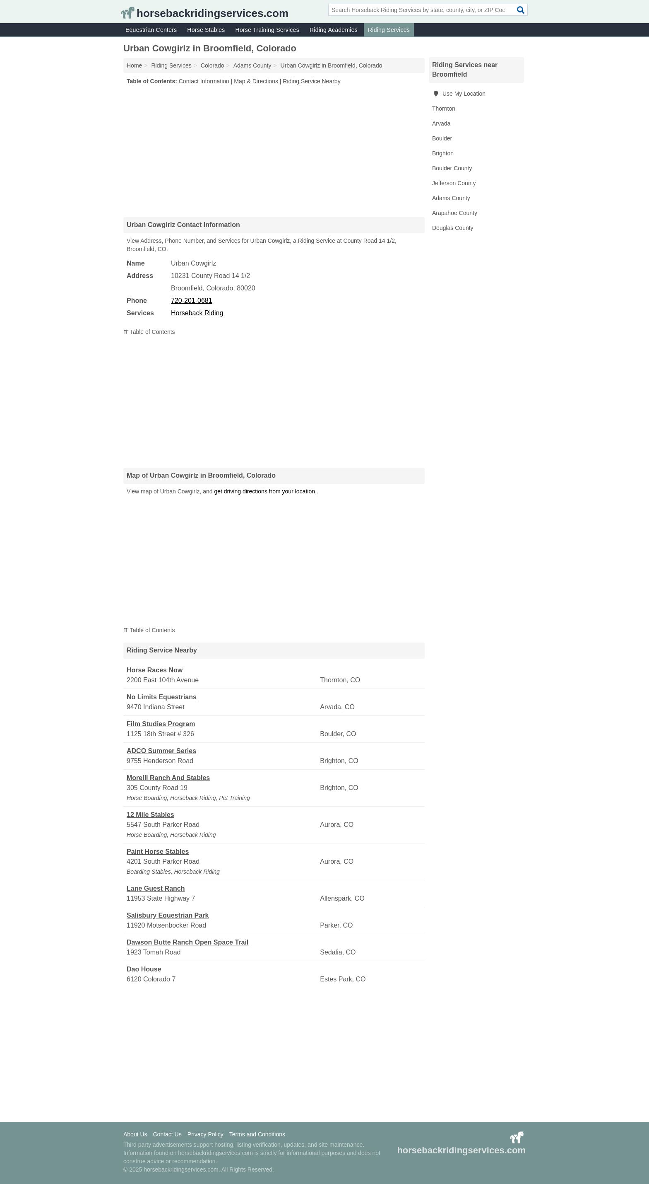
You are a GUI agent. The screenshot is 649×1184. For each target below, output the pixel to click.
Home (134, 65)
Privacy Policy (205, 1134)
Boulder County (452, 168)
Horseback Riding (197, 313)
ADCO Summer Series (161, 750)
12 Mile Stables (150, 814)
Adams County (451, 198)
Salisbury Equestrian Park (168, 915)
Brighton (443, 153)
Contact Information (204, 81)
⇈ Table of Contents (149, 332)
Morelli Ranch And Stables (168, 777)
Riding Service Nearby (311, 81)
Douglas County (453, 228)
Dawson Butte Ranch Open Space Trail (187, 942)
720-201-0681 (191, 300)
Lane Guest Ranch (156, 888)
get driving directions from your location (264, 491)
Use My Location (459, 93)
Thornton (443, 108)
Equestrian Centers (151, 30)
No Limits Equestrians (162, 697)
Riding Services (389, 30)
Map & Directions (256, 81)
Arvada (441, 123)
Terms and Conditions (257, 1134)
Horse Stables (206, 30)
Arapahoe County (454, 213)
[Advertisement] (274, 151)
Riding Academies (334, 30)
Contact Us (167, 1134)
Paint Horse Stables (158, 851)
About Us (135, 1134)
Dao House (144, 969)
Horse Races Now (155, 670)
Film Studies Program (161, 723)
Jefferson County (454, 183)
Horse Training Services (267, 30)
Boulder (442, 138)
